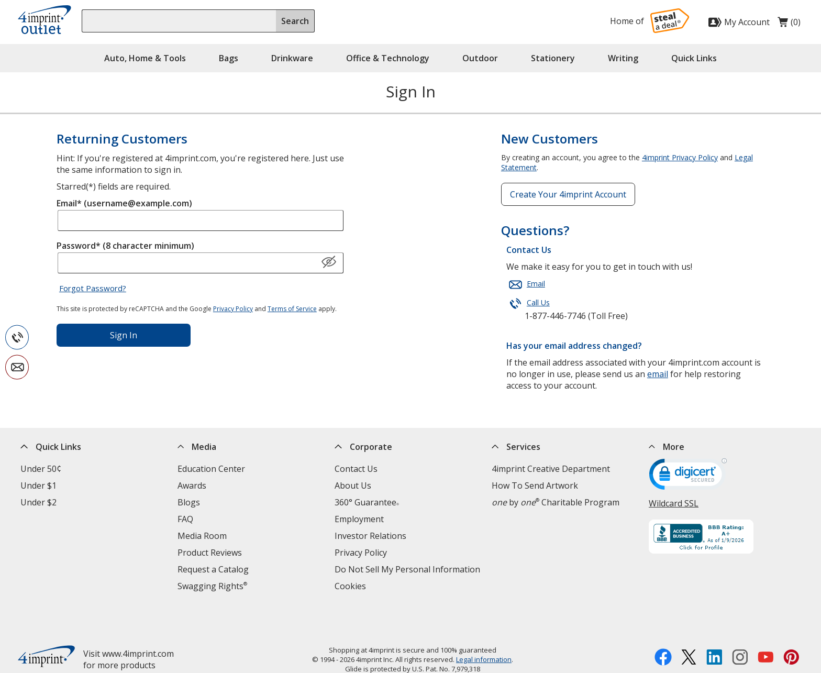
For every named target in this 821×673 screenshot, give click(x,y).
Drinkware (292, 58)
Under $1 (38, 485)
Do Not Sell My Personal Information (407, 569)
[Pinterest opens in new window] (791, 628)
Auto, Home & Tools (145, 58)
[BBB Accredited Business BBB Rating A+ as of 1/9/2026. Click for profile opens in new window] (725, 538)
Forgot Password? (92, 288)
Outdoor (480, 58)
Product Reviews (209, 552)
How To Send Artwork (535, 485)
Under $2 (38, 502)
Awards (191, 485)
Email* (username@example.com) (124, 203)
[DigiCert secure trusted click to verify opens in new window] (688, 478)
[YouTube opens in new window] (766, 628)
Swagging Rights (212, 586)
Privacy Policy (233, 308)
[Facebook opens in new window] (663, 628)
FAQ (185, 519)
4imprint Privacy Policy (680, 157)
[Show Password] (329, 262)
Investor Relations (370, 536)
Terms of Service (292, 308)
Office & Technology (387, 58)
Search (295, 21)
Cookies (350, 586)
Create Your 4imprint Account (568, 194)
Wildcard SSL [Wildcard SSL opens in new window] (673, 503)
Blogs (188, 502)
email (657, 374)
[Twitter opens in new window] (689, 628)
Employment (359, 519)
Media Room (202, 536)
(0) (789, 24)
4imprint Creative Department (551, 469)
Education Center (211, 469)
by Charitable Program (555, 502)
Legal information (484, 629)
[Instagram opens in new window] (740, 628)
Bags (228, 58)
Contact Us (356, 469)
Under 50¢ (40, 469)
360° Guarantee (367, 502)
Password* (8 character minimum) (125, 245)
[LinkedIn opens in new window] (714, 628)
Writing (623, 58)
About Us (353, 485)
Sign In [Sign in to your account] (123, 335)
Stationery (553, 58)
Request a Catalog (213, 569)
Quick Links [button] (694, 58)
